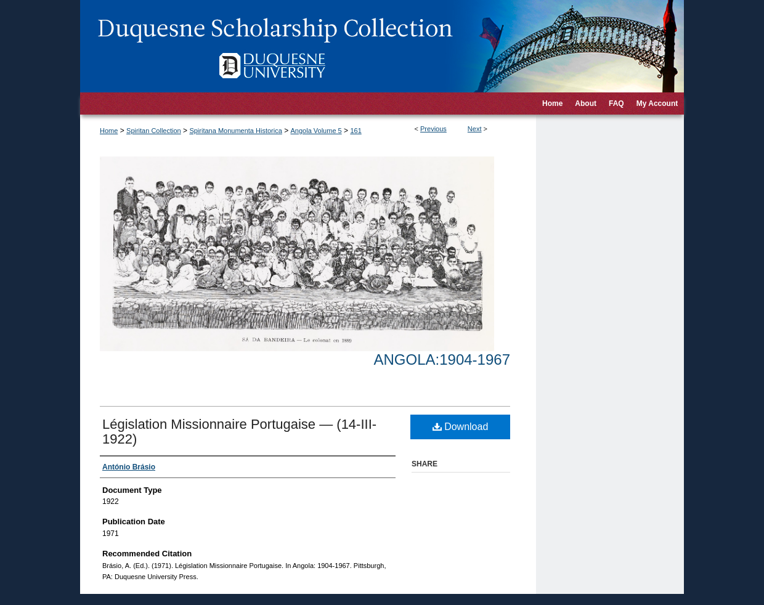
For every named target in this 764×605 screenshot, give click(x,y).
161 (355, 130)
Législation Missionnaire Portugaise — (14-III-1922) (239, 431)
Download (461, 426)
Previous (433, 128)
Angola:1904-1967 (442, 359)
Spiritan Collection (153, 130)
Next (475, 128)
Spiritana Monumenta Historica (235, 130)
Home (109, 130)
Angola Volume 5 (316, 130)
